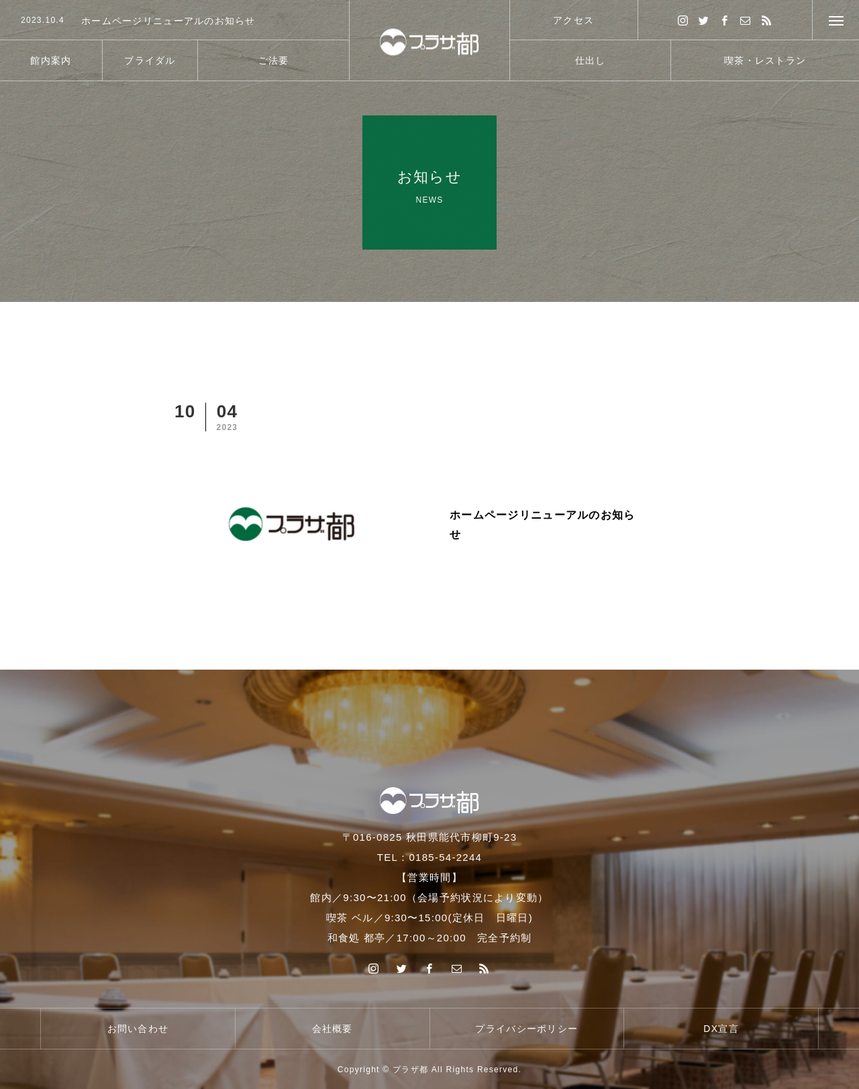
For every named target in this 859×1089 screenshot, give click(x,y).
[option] (174, 20)
